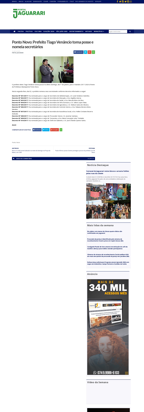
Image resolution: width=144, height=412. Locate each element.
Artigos (88, 31)
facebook (86, 159)
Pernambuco (63, 1)
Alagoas (28, 1)
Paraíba (53, 1)
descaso (29, 376)
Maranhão (37, 1)
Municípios (98, 31)
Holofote (29, 382)
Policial (65, 391)
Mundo (29, 391)
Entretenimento (76, 31)
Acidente (29, 374)
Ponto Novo (30, 397)
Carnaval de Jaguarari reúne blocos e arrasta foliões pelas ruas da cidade (111, 49)
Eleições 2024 (49, 31)
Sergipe (98, 1)
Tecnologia (30, 402)
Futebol (65, 388)
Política (29, 31)
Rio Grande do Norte (84, 1)
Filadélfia (29, 379)
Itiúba (28, 385)
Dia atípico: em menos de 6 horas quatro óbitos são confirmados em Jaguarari (113, 102)
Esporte (65, 382)
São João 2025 (62, 31)
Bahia (21, 1)
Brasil (14, 1)
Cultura (38, 31)
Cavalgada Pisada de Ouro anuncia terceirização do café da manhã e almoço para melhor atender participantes (113, 120)
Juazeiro (29, 388)
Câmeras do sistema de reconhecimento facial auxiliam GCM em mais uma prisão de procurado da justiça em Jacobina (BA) (113, 129)
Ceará (45, 1)
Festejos (65, 385)
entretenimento (68, 379)
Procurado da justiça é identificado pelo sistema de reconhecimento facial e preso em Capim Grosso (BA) (113, 110)
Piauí (72, 1)
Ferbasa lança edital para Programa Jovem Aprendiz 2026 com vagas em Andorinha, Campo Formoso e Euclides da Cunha (113, 139)
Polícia (21, 31)
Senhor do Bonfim (32, 399)
